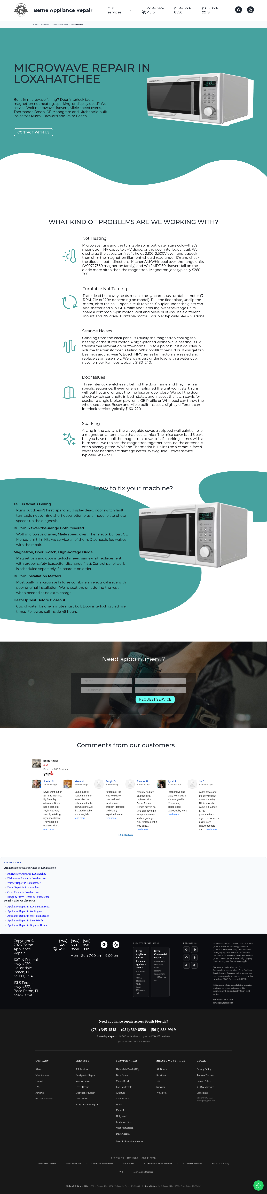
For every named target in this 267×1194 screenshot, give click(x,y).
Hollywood (121, 1116)
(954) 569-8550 (182, 10)
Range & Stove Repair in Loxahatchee (28, 896)
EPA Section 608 (73, 1163)
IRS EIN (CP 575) (220, 1163)
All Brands (161, 1069)
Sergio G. (111, 781)
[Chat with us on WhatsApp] (258, 1185)
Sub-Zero (161, 1075)
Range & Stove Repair (87, 1104)
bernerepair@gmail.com (223, 1003)
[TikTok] (186, 965)
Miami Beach (123, 1081)
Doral (119, 1104)
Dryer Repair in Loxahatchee (23, 887)
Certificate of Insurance (102, 1163)
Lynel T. (172, 781)
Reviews (39, 1092)
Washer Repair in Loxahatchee (24, 882)
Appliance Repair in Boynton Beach (27, 925)
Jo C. (202, 781)
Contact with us (33, 132)
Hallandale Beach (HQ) (127, 1069)
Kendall (120, 1110)
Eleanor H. (143, 781)
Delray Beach (123, 1133)
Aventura (120, 1092)
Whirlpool (161, 1092)
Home (35, 24)
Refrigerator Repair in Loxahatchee (26, 873)
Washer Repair (83, 1081)
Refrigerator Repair (85, 1075)
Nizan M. (79, 781)
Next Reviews (126, 834)
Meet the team (42, 1075)
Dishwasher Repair (85, 1092)
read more (48, 829)
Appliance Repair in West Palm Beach (28, 915)
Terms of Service (205, 1075)
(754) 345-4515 (155, 10)
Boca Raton (122, 1075)
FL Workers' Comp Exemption (158, 1163)
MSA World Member (143, 1172)
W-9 (121, 1172)
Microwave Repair (60, 24)
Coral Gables (122, 1098)
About (38, 1069)
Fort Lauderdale (124, 1087)
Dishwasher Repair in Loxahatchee (26, 878)
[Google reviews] (186, 949)
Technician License (47, 1163)
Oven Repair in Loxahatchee (22, 892)
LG (158, 1081)
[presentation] (107, 702)
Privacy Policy (204, 1069)
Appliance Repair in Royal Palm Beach (28, 906)
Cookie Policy (204, 1081)
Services (45, 24)
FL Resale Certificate (192, 1163)
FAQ (37, 1087)
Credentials (202, 1092)
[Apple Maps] (194, 965)
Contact (39, 1081)
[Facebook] (186, 957)
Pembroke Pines (124, 1122)
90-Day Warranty (43, 1098)
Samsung (160, 1087)
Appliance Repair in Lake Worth (25, 920)
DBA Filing (128, 1163)
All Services (82, 1069)
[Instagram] (194, 957)
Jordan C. (48, 781)
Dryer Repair (82, 1087)
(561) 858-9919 (210, 10)
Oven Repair (82, 1098)
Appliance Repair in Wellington (24, 911)
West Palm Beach (125, 1127)
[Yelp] (194, 949)
